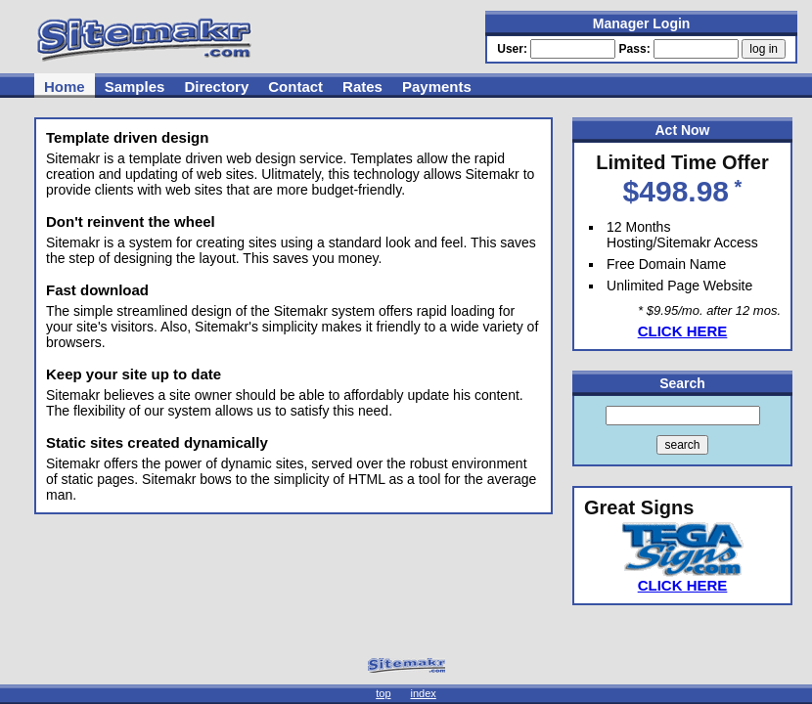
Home (64, 86)
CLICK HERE (683, 331)
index (423, 693)
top (383, 693)
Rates (362, 86)
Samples (135, 86)
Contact (295, 86)
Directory (216, 86)
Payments (437, 86)
